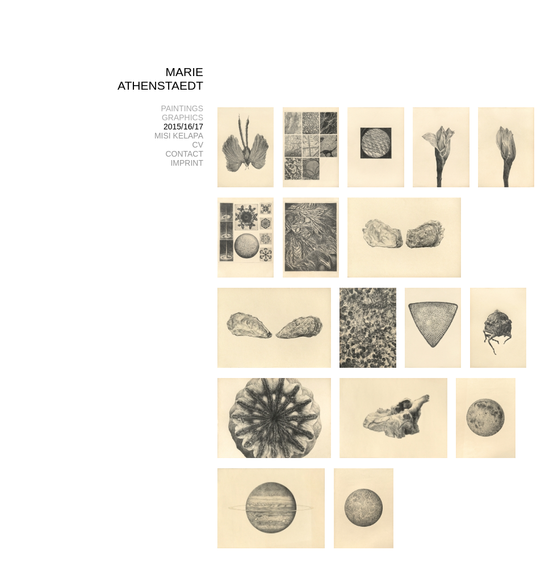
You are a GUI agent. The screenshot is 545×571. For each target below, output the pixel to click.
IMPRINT (186, 162)
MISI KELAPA (178, 135)
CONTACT (184, 153)
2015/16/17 (183, 126)
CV (197, 144)
